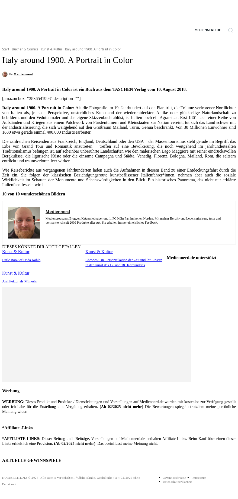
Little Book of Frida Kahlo (19, 260)
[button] (230, 30)
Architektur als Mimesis (18, 280)
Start (5, 49)
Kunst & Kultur (51, 49)
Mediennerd (23, 74)
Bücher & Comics (25, 49)
